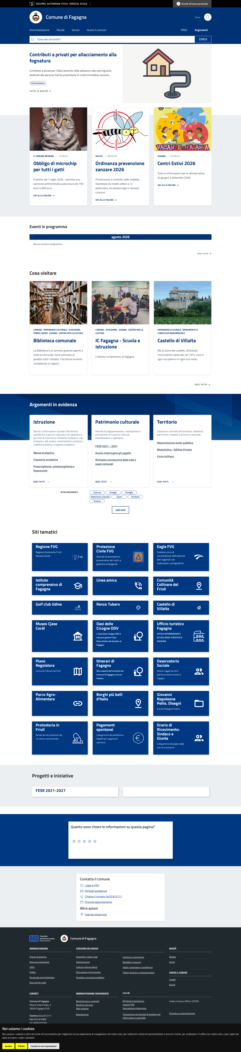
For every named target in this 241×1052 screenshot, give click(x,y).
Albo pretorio (82, 1008)
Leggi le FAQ (92, 885)
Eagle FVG (165, 546)
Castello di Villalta (177, 340)
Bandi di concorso (84, 1005)
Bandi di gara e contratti (87, 1001)
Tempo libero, (41, 333)
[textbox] (119, 841)
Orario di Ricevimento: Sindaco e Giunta (168, 731)
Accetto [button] (8, 1046)
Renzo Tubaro (108, 604)
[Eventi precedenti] (32, 237)
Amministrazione (39, 948)
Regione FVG (47, 546)
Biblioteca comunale (54, 340)
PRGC (184, 30)
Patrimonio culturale (117, 421)
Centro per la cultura (70, 333)
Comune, (38, 329)
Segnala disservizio (96, 914)
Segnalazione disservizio (134, 1008)
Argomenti (201, 30)
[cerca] (207, 17)
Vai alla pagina (44, 195)
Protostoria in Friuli (47, 727)
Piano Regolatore (45, 663)
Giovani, (53, 333)
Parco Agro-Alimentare (46, 696)
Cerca (203, 39)
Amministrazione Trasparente (92, 993)
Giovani (162, 156)
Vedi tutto (204, 253)
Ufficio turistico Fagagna (170, 626)
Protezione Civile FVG (105, 548)
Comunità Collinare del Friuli (167, 584)
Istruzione (44, 421)
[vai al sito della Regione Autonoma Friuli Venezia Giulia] (60, 3)
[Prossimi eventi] (209, 237)
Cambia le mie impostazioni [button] (44, 1046)
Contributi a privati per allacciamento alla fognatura (73, 57)
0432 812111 (103, 896)
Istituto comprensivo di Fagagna (49, 584)
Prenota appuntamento (98, 902)
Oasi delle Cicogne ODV (107, 626)
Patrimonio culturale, (55, 329)
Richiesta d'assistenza (133, 1001)
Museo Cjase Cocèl (46, 626)
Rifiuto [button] (21, 1046)
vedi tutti (120, 510)
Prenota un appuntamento (182, 1013)
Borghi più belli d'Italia (109, 696)
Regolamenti (82, 1014)
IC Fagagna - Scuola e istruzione (117, 343)
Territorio (167, 421)
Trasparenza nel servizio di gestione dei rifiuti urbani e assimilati (141, 1016)
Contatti (34, 993)
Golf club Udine (49, 604)
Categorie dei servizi (87, 948)
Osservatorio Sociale (168, 663)
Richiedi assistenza (96, 891)
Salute (99, 156)
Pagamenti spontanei (105, 727)
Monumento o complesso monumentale (178, 331)
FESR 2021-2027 (51, 790)
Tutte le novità (40, 91)
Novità (172, 948)
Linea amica (106, 580)
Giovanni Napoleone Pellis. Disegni (169, 698)
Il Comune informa (43, 156)
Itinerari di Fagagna (105, 663)
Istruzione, (74, 329)
